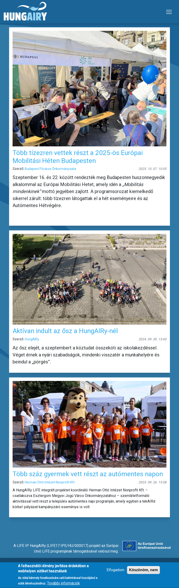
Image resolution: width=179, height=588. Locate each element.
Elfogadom (115, 572)
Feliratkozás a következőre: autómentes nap (11, 524)
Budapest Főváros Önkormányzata (50, 169)
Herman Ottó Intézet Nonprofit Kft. (50, 482)
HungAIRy (32, 339)
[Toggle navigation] (169, 11)
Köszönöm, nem (143, 572)
